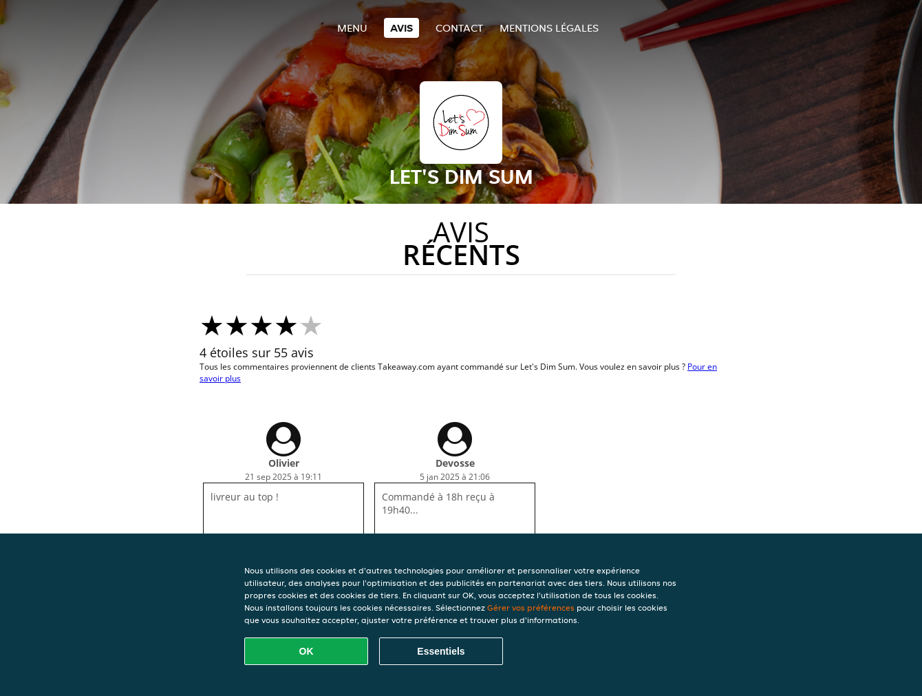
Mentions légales (549, 28)
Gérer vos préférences (531, 607)
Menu (352, 28)
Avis (401, 28)
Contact (459, 28)
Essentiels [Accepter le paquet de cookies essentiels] (440, 651)
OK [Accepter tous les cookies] (306, 651)
